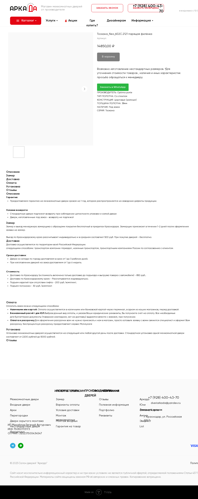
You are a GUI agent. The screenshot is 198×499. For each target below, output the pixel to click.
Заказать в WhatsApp (113, 87)
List (142, 426)
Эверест (145, 421)
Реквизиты (105, 415)
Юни (143, 404)
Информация (141, 20)
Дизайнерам (116, 20)
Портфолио (106, 410)
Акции (72, 20)
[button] (107, 8)
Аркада (144, 399)
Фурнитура (17, 432)
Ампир (144, 415)
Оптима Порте (149, 410)
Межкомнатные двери (24, 399)
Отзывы (103, 399)
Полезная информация (114, 404)
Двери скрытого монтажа (27, 421)
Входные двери (20, 404)
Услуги (50, 20)
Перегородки (19, 415)
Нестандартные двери (25, 426)
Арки (13, 410)
